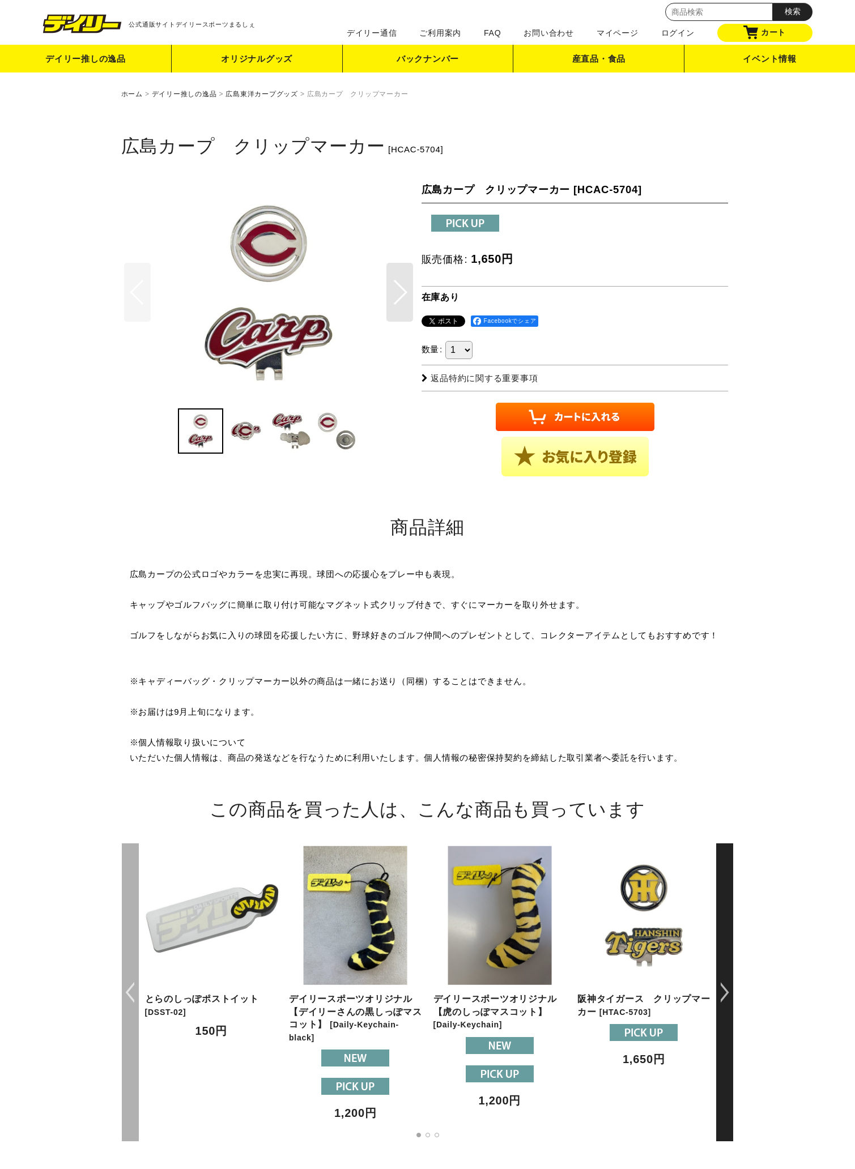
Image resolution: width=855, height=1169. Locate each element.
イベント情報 (770, 58)
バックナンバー (428, 58)
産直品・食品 (599, 58)
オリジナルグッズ (256, 58)
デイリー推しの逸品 (85, 58)
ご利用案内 (440, 32)
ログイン (678, 32)
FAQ (492, 32)
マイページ (618, 32)
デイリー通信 (372, 32)
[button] (399, 292)
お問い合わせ (549, 32)
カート (764, 32)
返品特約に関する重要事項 (480, 378)
